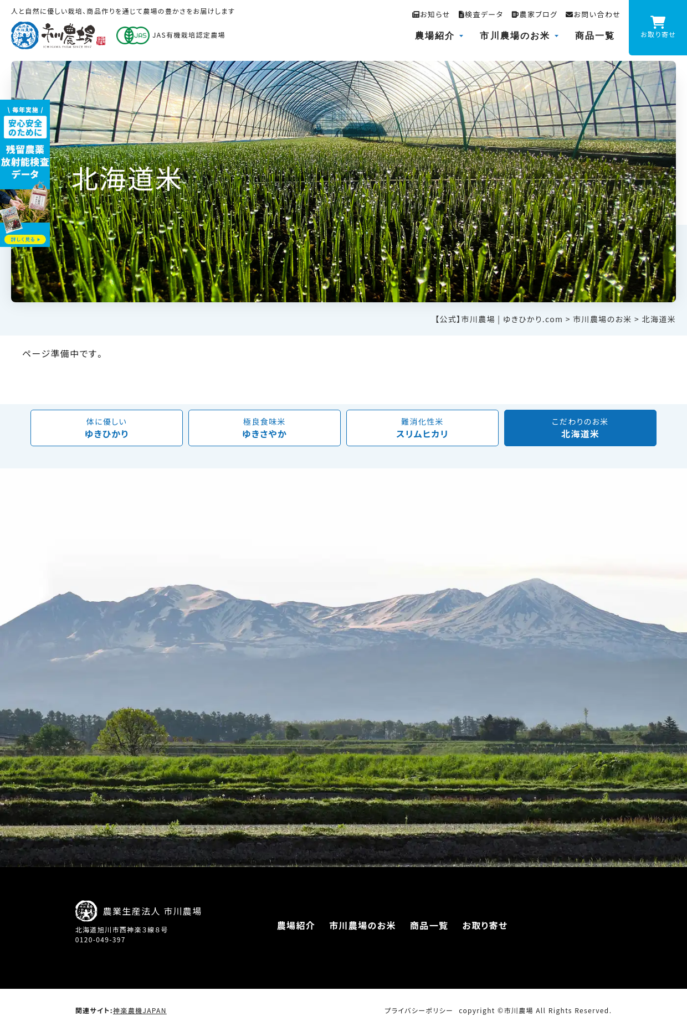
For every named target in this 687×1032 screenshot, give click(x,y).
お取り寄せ (484, 925)
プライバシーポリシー (418, 1010)
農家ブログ (534, 14)
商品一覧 (595, 35)
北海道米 (580, 428)
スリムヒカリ (422, 428)
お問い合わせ (593, 14)
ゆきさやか (265, 428)
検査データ (481, 14)
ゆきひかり (107, 428)
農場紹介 (435, 35)
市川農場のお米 (515, 35)
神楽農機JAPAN (140, 1010)
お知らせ (431, 14)
